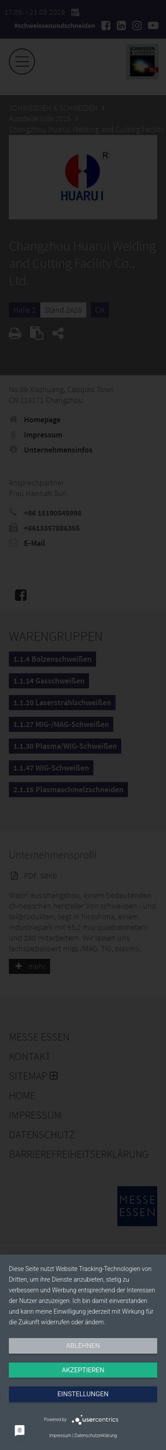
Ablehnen (83, 1346)
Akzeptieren (83, 1370)
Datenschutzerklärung (95, 1435)
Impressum (60, 1435)
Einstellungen (83, 1394)
